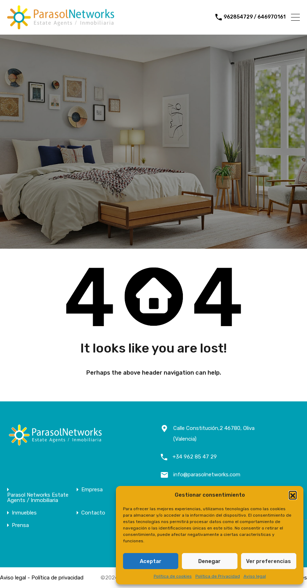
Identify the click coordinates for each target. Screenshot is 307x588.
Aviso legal (255, 576)
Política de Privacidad (217, 576)
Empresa (92, 489)
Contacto (93, 513)
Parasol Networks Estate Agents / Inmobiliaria (37, 497)
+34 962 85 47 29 (195, 456)
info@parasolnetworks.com (206, 474)
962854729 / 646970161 (255, 17)
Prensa (20, 525)
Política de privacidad (57, 577)
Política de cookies (173, 576)
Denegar (209, 561)
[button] (292, 494)
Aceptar (151, 561)
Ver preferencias (268, 561)
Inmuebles (24, 513)
